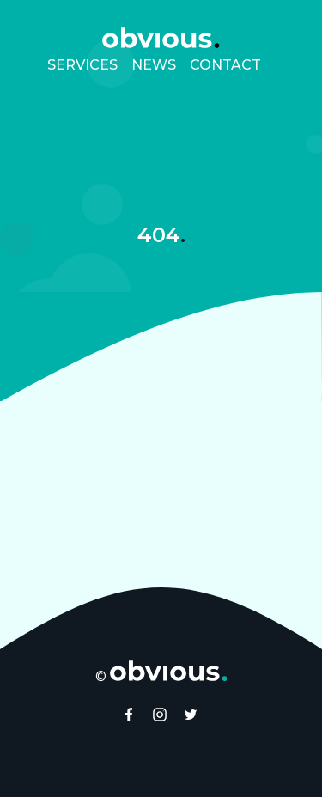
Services (82, 65)
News (153, 65)
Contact (225, 65)
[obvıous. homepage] (160, 37)
